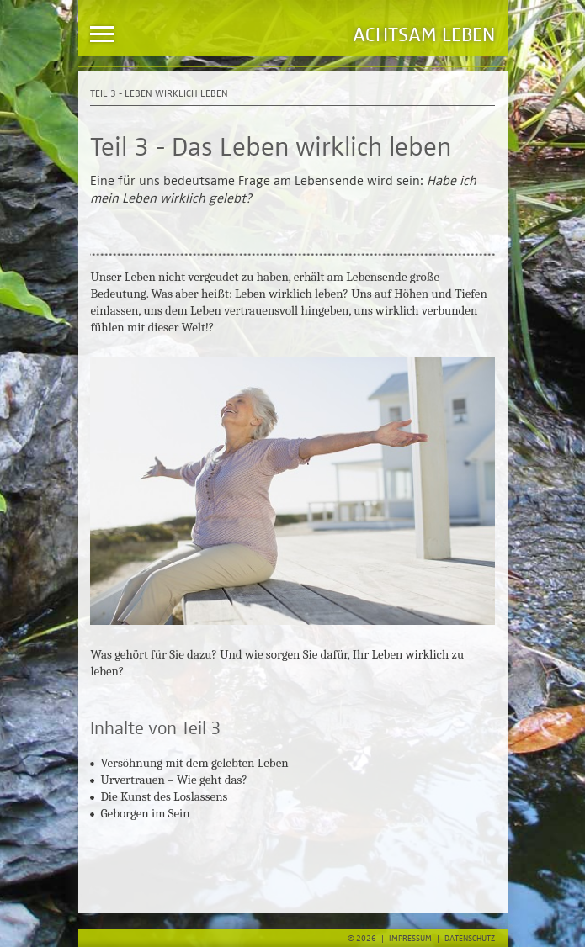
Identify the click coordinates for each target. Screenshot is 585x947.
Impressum (410, 938)
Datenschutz (469, 938)
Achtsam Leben (424, 35)
